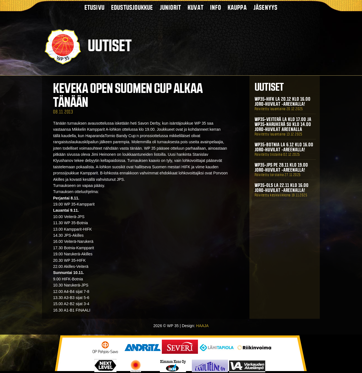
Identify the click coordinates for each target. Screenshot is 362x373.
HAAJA (202, 325)
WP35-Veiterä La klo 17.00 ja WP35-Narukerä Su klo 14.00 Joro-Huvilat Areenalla (283, 124)
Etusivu (95, 7)
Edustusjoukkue (132, 7)
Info (215, 7)
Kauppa (237, 7)
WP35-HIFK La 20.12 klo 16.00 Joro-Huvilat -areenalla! (283, 101)
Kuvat (196, 7)
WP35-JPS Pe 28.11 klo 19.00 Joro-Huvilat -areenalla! (281, 167)
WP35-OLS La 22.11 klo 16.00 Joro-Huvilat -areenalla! (282, 187)
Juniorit (170, 7)
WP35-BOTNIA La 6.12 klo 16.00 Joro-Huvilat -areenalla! (284, 147)
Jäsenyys (266, 7)
